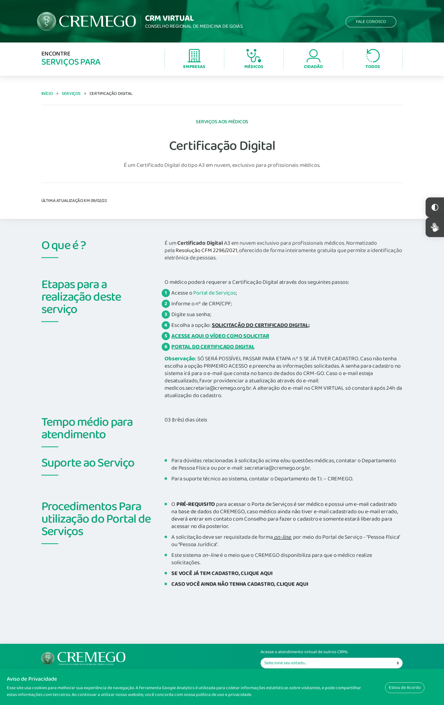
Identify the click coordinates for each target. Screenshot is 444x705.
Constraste (435, 207)
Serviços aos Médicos (222, 121)
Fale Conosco (371, 21)
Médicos (253, 59)
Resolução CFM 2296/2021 (206, 250)
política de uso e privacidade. (224, 694)
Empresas (194, 59)
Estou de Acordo (405, 687)
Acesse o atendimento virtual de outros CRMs (304, 652)
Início (47, 93)
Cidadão (313, 59)
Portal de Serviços (214, 292)
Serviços (71, 93)
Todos (373, 59)
